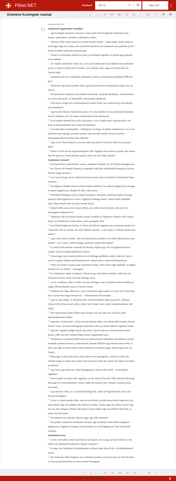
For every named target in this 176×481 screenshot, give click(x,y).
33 (49, 338)
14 (49, 163)
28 (49, 290)
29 (49, 299)
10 (49, 120)
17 (49, 185)
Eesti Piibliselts (96, 478)
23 (49, 246)
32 (49, 330)
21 (49, 225)
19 (49, 207)
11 (49, 128)
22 (49, 238)
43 (49, 456)
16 (49, 177)
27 (49, 281)
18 (49, 194)
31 (49, 321)
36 (49, 378)
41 (49, 439)
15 (49, 168)
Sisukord (87, 5)
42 (49, 448)
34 (49, 356)
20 (49, 216)
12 (49, 142)
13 (49, 150)
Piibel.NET (25, 5)
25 (49, 264)
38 (49, 400)
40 (49, 421)
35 (49, 369)
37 (49, 391)
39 (49, 417)
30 (49, 312)
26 (49, 273)
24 (49, 255)
